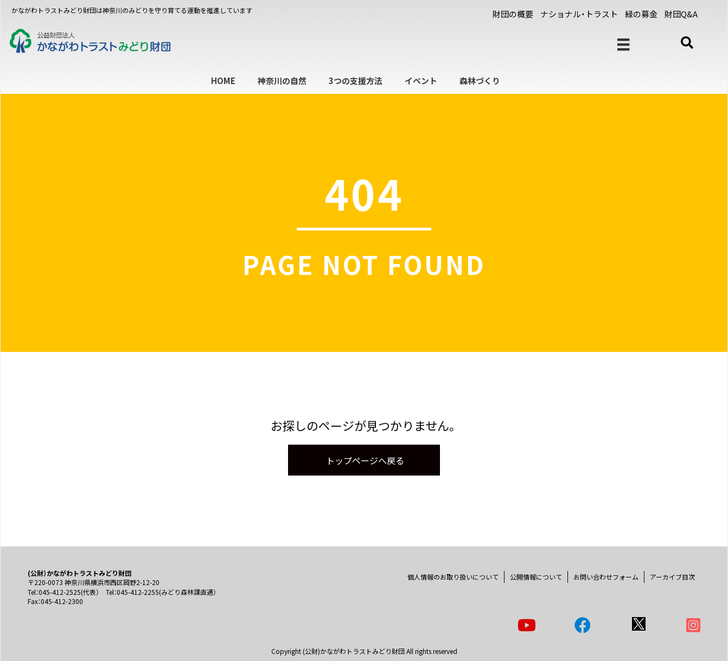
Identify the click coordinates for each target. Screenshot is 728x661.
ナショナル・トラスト (579, 14)
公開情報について (536, 576)
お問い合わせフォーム (605, 576)
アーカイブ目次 (672, 576)
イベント (421, 80)
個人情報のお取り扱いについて (453, 576)
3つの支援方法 (355, 80)
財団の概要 (513, 14)
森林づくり (479, 80)
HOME (223, 80)
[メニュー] (623, 45)
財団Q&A (681, 14)
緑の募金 (641, 14)
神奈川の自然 (282, 80)
